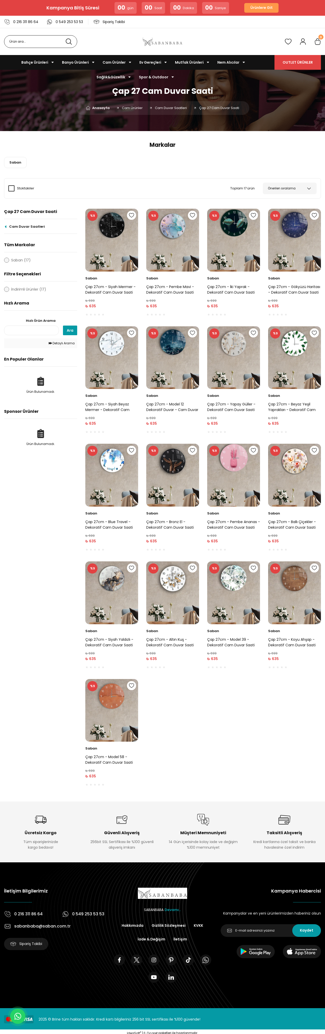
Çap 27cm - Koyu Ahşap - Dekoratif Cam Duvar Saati (292, 642)
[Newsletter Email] (271, 930)
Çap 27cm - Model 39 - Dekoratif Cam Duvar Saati (231, 642)
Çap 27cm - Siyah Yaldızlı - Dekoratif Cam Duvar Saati (109, 642)
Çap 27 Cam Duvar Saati (219, 107)
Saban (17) (20, 260)
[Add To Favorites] (131, 215)
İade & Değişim (151, 939)
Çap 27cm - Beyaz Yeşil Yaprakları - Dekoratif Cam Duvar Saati (292, 407)
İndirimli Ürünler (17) (28, 289)
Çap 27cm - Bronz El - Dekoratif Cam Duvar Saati (170, 524)
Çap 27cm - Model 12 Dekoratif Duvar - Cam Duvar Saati (172, 407)
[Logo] (162, 41)
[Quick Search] (31, 330)
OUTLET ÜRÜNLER (298, 62)
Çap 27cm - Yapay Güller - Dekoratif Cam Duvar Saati (231, 407)
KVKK (198, 925)
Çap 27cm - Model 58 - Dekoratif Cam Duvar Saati (109, 759)
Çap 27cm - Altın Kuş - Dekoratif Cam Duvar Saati (170, 642)
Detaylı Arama (62, 343)
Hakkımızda (132, 925)
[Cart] (317, 41)
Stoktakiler (25, 188)
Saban (91, 278)
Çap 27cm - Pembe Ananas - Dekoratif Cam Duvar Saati (233, 524)
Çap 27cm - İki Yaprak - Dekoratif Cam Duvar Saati (231, 289)
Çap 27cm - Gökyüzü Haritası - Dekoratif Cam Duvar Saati (294, 289)
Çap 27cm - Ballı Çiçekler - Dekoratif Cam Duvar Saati (292, 524)
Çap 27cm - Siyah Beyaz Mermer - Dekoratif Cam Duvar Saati (107, 407)
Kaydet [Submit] (306, 930)
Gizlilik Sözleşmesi (169, 925)
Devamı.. (173, 909)
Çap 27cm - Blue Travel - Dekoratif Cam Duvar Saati (109, 524)
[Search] (40, 41)
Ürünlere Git (261, 7)
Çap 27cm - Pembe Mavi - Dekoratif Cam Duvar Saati (170, 289)
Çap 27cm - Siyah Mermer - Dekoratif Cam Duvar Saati (110, 289)
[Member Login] (303, 41)
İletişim (180, 939)
